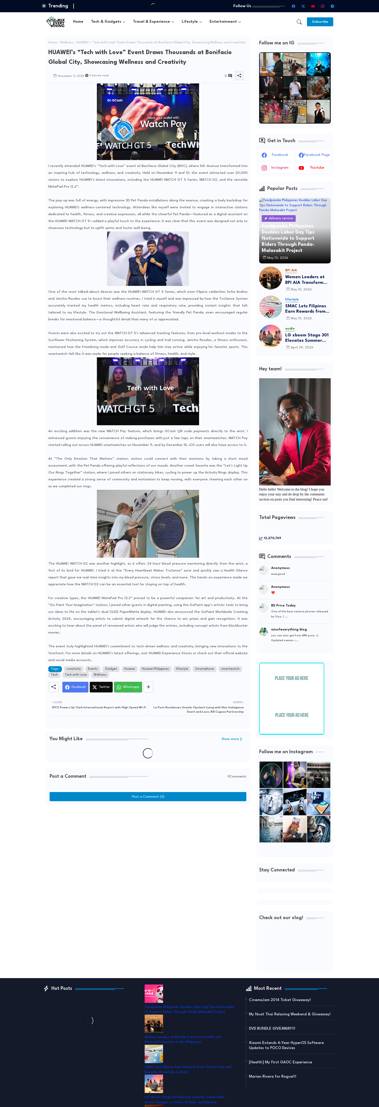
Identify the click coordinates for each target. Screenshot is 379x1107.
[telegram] (332, 6)
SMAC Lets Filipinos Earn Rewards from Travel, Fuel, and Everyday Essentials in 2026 (306, 309)
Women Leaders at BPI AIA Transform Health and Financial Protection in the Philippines (307, 280)
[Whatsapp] (128, 687)
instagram (280, 168)
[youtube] (312, 6)
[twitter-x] (303, 6)
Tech (54, 674)
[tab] (78, 21)
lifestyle (182, 669)
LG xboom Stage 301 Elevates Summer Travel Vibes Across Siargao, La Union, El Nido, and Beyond (307, 338)
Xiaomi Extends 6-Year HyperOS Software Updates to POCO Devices (286, 1045)
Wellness (66, 42)
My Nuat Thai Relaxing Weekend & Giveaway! (290, 1014)
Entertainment (223, 22)
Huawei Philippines (155, 669)
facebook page (317, 155)
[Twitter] (101, 687)
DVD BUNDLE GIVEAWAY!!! (272, 1029)
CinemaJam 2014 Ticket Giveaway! (280, 1000)
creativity (73, 669)
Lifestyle (190, 22)
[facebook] (293, 6)
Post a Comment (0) (148, 796)
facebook (280, 155)
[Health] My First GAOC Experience (280, 1062)
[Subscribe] (320, 21)
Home (78, 22)
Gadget (111, 669)
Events (93, 669)
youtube (317, 168)
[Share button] (148, 687)
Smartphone (204, 669)
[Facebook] (75, 687)
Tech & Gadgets (106, 22)
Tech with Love (76, 674)
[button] (299, 22)
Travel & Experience (151, 22)
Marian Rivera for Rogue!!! (272, 1077)
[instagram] (322, 6)
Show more (230, 739)
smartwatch (230, 669)
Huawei (129, 669)
